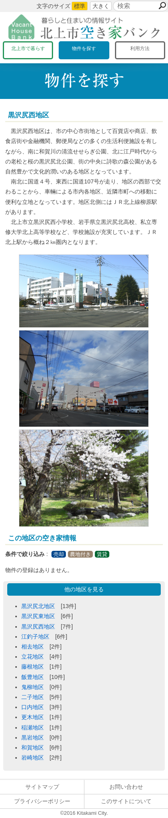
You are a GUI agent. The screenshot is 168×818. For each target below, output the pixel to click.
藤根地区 (32, 666)
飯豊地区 (32, 677)
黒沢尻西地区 (38, 626)
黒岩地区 (32, 737)
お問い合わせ (126, 787)
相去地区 (32, 646)
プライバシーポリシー (42, 801)
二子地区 (32, 697)
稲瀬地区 (32, 727)
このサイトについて (126, 801)
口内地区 (32, 707)
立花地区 (32, 656)
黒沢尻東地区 (38, 616)
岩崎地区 (32, 757)
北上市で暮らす (28, 48)
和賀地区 (32, 747)
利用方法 (140, 48)
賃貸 (102, 554)
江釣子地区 (35, 636)
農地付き (80, 554)
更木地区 (32, 717)
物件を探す (84, 48)
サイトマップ (42, 787)
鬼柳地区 (32, 687)
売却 (58, 554)
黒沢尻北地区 (38, 606)
